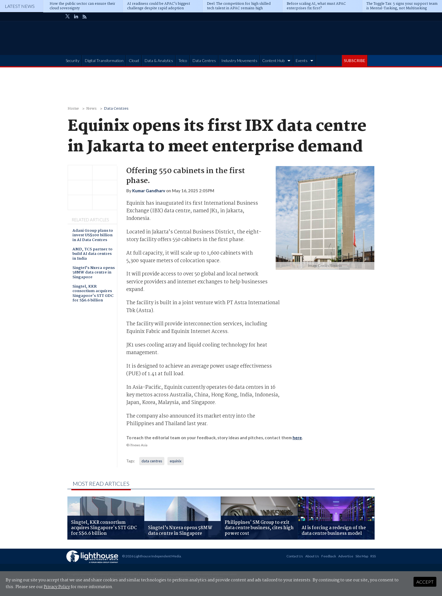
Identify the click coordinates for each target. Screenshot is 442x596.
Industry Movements (239, 60)
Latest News (20, 6)
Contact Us (294, 556)
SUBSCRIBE (354, 60)
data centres (152, 461)
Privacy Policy (57, 587)
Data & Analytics (159, 60)
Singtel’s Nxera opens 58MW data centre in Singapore (93, 273)
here (297, 437)
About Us (312, 556)
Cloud (134, 60)
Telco (182, 60)
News (91, 109)
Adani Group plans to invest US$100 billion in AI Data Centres (92, 235)
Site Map (361, 556)
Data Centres (204, 60)
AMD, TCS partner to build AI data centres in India (92, 254)
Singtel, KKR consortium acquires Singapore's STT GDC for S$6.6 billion (93, 293)
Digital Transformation (104, 60)
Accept (425, 581)
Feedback (328, 556)
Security (72, 60)
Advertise (345, 556)
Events (302, 60)
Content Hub (273, 60)
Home (73, 109)
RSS (373, 556)
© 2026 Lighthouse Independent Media (151, 556)
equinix (176, 461)
